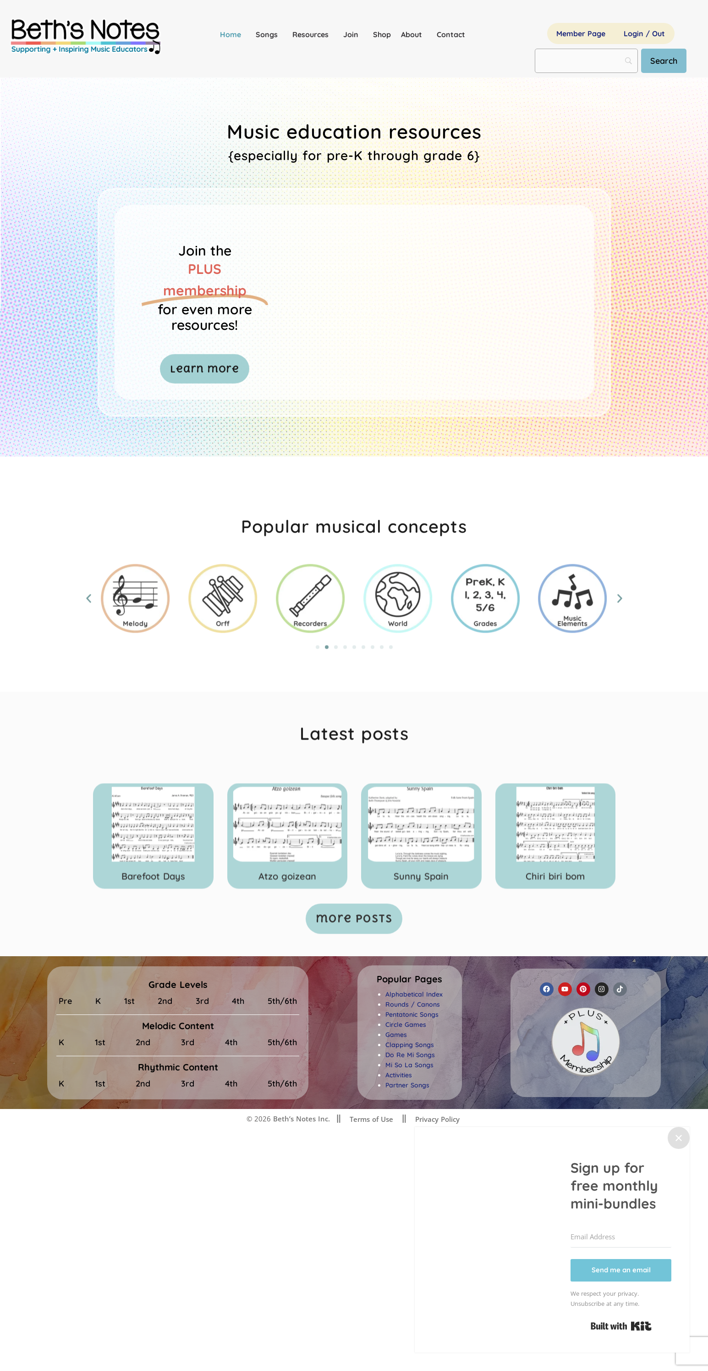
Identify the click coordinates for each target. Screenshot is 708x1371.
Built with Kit (621, 1326)
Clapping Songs (409, 1045)
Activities (398, 1075)
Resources (312, 34)
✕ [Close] (678, 1137)
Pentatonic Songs (412, 1014)
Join (353, 34)
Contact (451, 34)
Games (396, 1035)
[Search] (663, 61)
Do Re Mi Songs (410, 1055)
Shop (382, 34)
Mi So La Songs (409, 1065)
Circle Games (405, 1024)
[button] (409, 979)
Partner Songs (407, 1085)
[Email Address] (621, 1237)
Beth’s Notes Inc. (300, 1118)
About (414, 34)
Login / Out (644, 33)
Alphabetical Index (414, 994)
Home (233, 34)
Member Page (580, 33)
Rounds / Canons (412, 1004)
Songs (269, 34)
